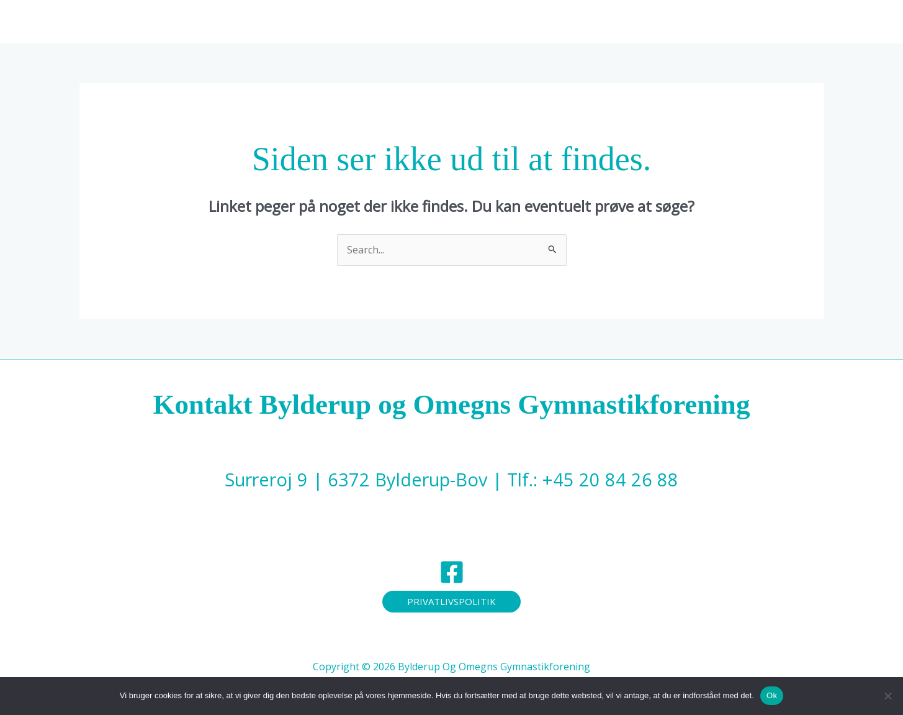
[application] (532, 22)
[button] (451, 602)
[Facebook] (451, 572)
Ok (771, 695)
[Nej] (887, 696)
